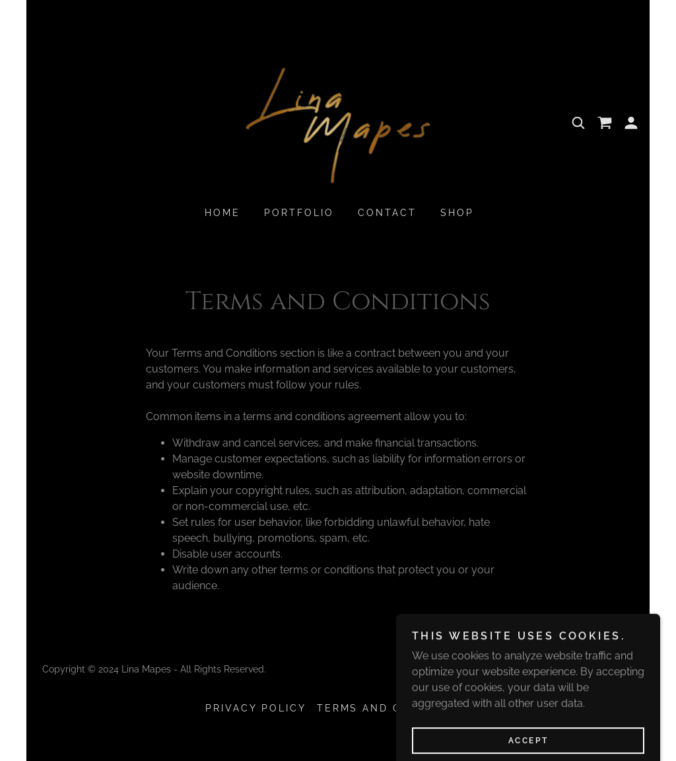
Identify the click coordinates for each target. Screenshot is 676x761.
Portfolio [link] (299, 212)
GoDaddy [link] (613, 669)
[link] (338, 122)
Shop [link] (457, 212)
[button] (631, 123)
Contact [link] (387, 212)
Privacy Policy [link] (255, 708)
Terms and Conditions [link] (394, 708)
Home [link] (222, 212)
